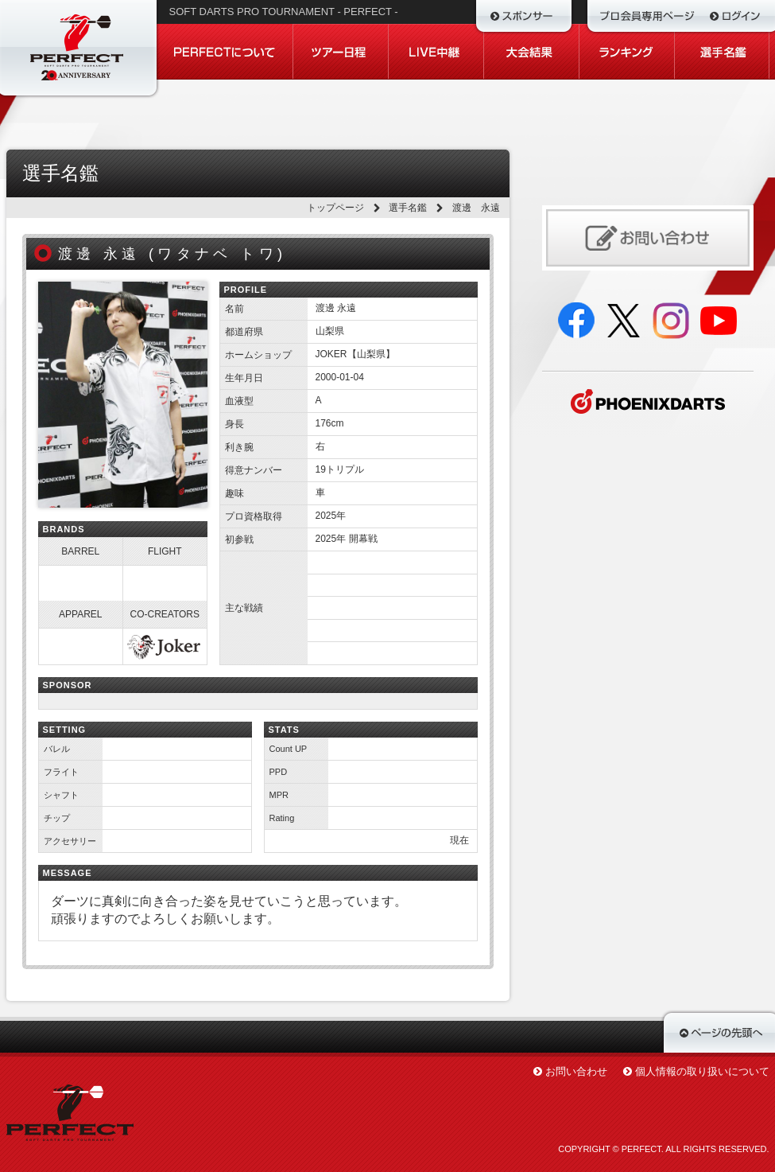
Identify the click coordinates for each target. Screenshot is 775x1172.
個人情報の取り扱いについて (702, 1071)
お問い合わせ (576, 1071)
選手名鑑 (408, 207)
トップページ (335, 207)
